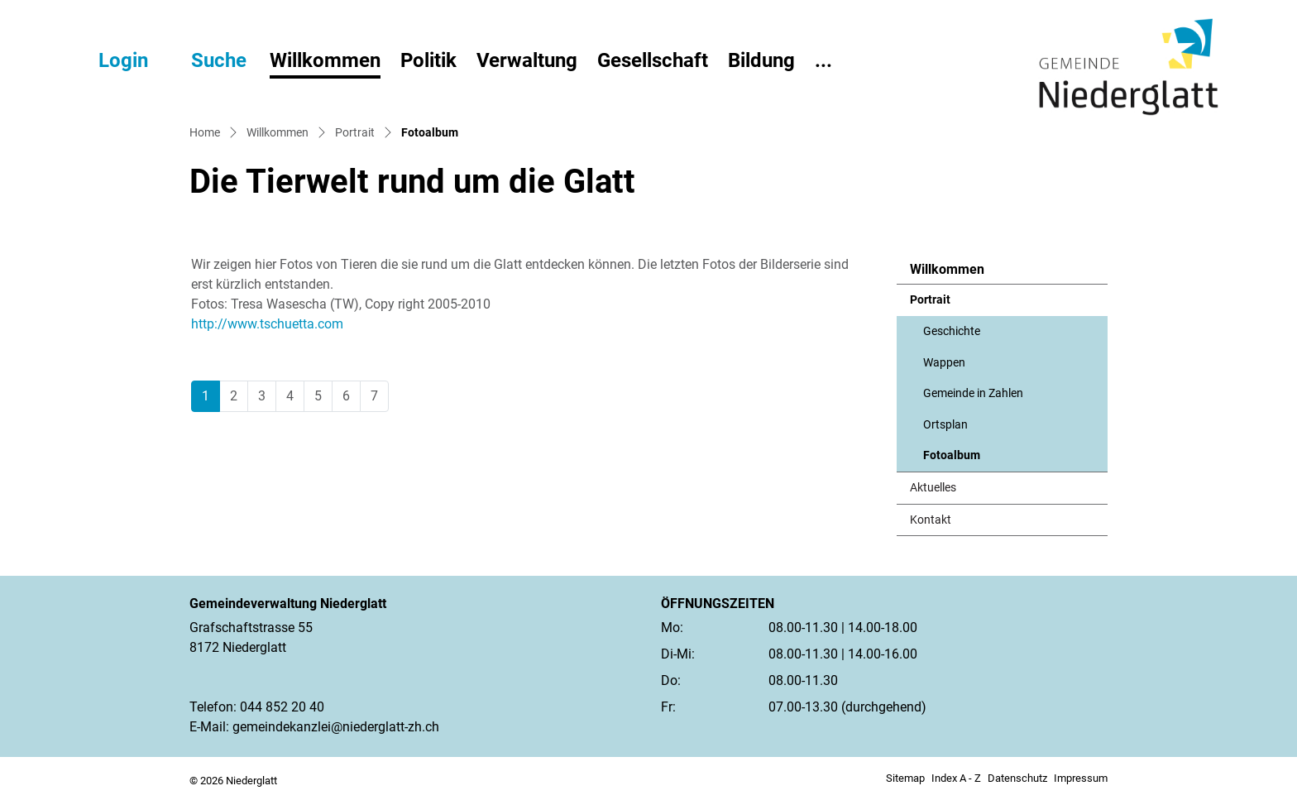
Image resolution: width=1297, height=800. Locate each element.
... (823, 60)
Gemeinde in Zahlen (973, 393)
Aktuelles (933, 488)
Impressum (1081, 778)
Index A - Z (956, 778)
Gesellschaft (652, 60)
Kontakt (930, 520)
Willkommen (325, 60)
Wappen (944, 363)
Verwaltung (526, 60)
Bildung (761, 60)
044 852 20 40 (282, 707)
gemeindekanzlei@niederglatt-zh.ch (335, 727)
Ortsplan (945, 425)
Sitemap (905, 778)
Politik (428, 60)
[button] (204, 60)
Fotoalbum (963, 460)
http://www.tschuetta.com (275, 324)
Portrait (930, 300)
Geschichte (951, 331)
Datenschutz (1017, 778)
